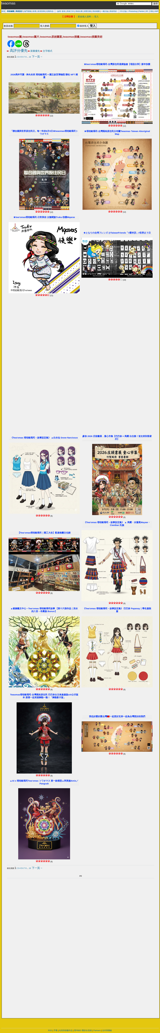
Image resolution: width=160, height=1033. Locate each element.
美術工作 (70, 11)
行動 (151, 11)
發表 (63, 11)
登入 (96, 16)
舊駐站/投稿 (87, 1030)
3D (147, 11)
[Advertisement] (80, 21)
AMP (156, 11)
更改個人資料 (84, 16)
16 (30, 57)
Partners (97, 1030)
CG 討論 (123, 11)
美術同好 (113, 11)
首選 (34, 11)
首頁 (3, 11)
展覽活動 (87, 11)
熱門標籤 (27, 11)
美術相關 (96, 11)
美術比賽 (79, 11)
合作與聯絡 (107, 1030)
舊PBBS (77, 1030)
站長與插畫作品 (66, 1030)
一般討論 (104, 11)
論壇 (59, 11)
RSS (50, 1030)
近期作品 (49, 11)
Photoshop (133, 11)
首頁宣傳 (41, 11)
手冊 (55, 1030)
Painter (141, 11)
